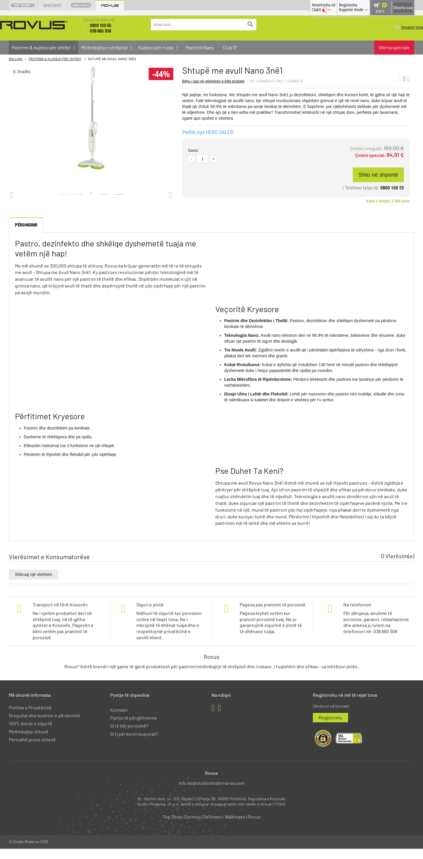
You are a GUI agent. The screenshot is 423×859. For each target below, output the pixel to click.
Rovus (254, 827)
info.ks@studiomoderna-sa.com (211, 793)
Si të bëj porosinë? (129, 736)
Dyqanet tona (403, 27)
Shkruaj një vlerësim (33, 584)
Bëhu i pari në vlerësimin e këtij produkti (213, 81)
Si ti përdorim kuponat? (134, 744)
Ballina (15, 58)
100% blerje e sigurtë (30, 734)
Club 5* (230, 47)
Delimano (212, 827)
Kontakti (119, 720)
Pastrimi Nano (199, 47)
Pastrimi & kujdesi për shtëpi (54, 58)
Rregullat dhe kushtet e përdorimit (44, 726)
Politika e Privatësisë (30, 718)
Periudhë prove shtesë (32, 750)
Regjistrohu (330, 728)
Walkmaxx (235, 827)
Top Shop (172, 827)
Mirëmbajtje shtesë (28, 742)
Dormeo (192, 827)
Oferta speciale (394, 47)
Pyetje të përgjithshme (133, 728)
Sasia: (193, 150)
